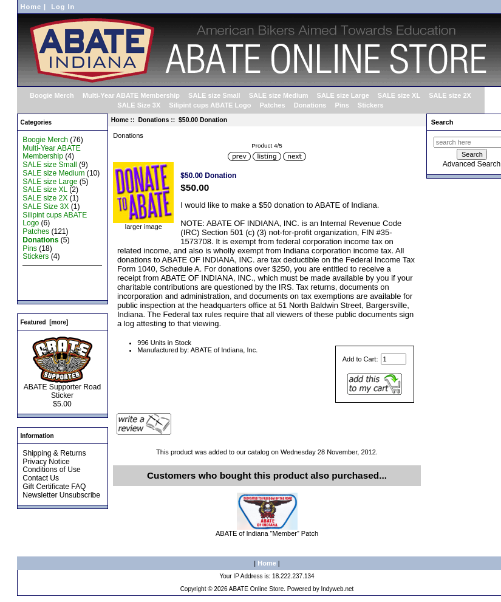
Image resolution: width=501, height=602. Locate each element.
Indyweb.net (337, 589)
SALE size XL (399, 95)
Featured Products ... (56, 282)
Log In (63, 6)
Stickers (371, 105)
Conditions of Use (51, 469)
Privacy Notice (45, 461)
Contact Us (40, 478)
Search (442, 122)
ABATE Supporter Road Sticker (62, 388)
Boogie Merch (52, 95)
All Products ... (46, 290)
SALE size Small (214, 95)
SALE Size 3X (138, 105)
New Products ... (49, 273)
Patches (272, 105)
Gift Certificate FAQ (54, 486)
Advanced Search (471, 164)
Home (31, 6)
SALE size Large (343, 95)
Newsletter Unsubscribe (61, 495)
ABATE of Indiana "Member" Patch (267, 533)
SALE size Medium (278, 95)
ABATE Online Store (256, 589)
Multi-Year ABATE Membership (131, 95)
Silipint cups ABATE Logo (210, 105)
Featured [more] (45, 322)
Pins (342, 105)
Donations (153, 120)
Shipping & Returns (54, 453)
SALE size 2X (450, 95)
